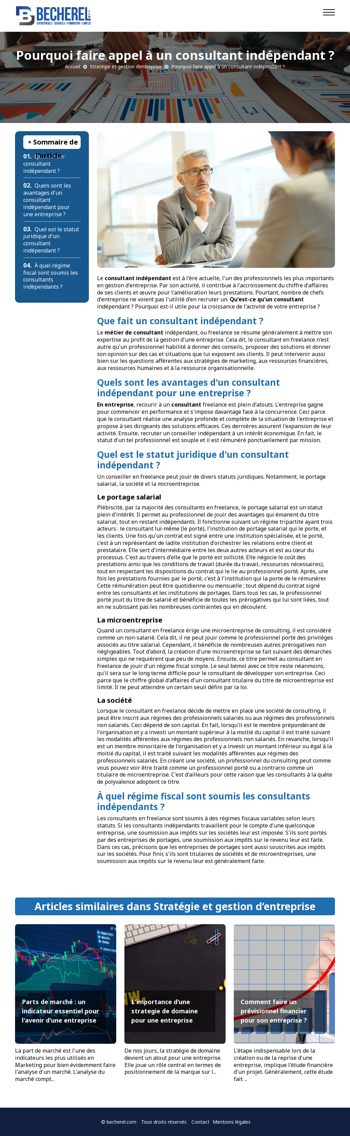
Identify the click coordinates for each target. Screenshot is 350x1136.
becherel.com (121, 1122)
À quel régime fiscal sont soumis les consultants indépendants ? (50, 276)
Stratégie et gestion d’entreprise (126, 66)
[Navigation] (329, 12)
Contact (200, 1122)
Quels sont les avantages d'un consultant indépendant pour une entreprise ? (47, 200)
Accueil (72, 66)
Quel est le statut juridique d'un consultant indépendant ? (51, 239)
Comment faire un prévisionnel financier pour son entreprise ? (274, 1011)
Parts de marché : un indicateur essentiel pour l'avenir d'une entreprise (60, 1011)
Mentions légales (232, 1122)
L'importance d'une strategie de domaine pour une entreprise (164, 1011)
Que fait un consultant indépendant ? (43, 164)
